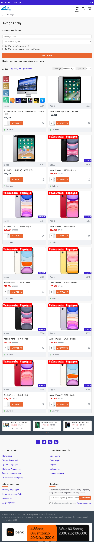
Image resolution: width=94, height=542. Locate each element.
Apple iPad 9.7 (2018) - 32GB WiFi (18, 166)
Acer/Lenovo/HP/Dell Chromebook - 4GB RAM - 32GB (20, 418)
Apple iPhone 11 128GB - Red (62, 222)
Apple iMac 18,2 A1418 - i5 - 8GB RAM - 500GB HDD (24, 108)
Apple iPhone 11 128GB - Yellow (63, 278)
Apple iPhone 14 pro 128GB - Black (81, 418)
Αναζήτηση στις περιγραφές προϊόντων (21, 44)
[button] (46, 428)
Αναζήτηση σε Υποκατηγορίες (16, 42)
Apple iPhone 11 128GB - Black (62, 166)
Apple (6, 101)
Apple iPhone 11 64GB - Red (16, 390)
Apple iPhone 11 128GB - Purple (17, 222)
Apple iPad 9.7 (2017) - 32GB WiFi (63, 107)
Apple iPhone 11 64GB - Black (16, 334)
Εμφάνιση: (81, 64)
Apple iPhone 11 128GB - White (17, 278)
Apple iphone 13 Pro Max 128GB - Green (50, 418)
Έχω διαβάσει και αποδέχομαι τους (70, 498)
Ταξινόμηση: (44, 64)
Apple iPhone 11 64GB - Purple (62, 334)
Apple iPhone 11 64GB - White (62, 390)
